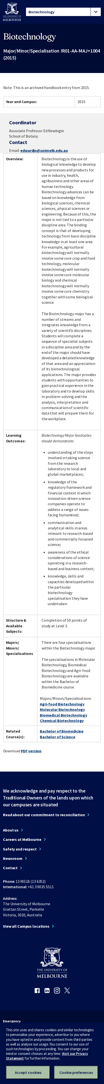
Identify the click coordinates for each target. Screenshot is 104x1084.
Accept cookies (28, 1072)
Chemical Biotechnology (62, 720)
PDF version (31, 750)
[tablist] (63, 11)
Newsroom (13, 858)
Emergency (12, 1021)
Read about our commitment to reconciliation (44, 814)
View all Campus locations (26, 926)
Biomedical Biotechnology (63, 715)
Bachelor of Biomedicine (61, 731)
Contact (10, 867)
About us (11, 830)
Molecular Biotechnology (62, 709)
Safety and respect (20, 849)
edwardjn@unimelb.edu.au (44, 150)
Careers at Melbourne (22, 839)
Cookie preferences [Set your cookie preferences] (76, 1072)
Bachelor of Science (57, 736)
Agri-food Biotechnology (62, 704)
